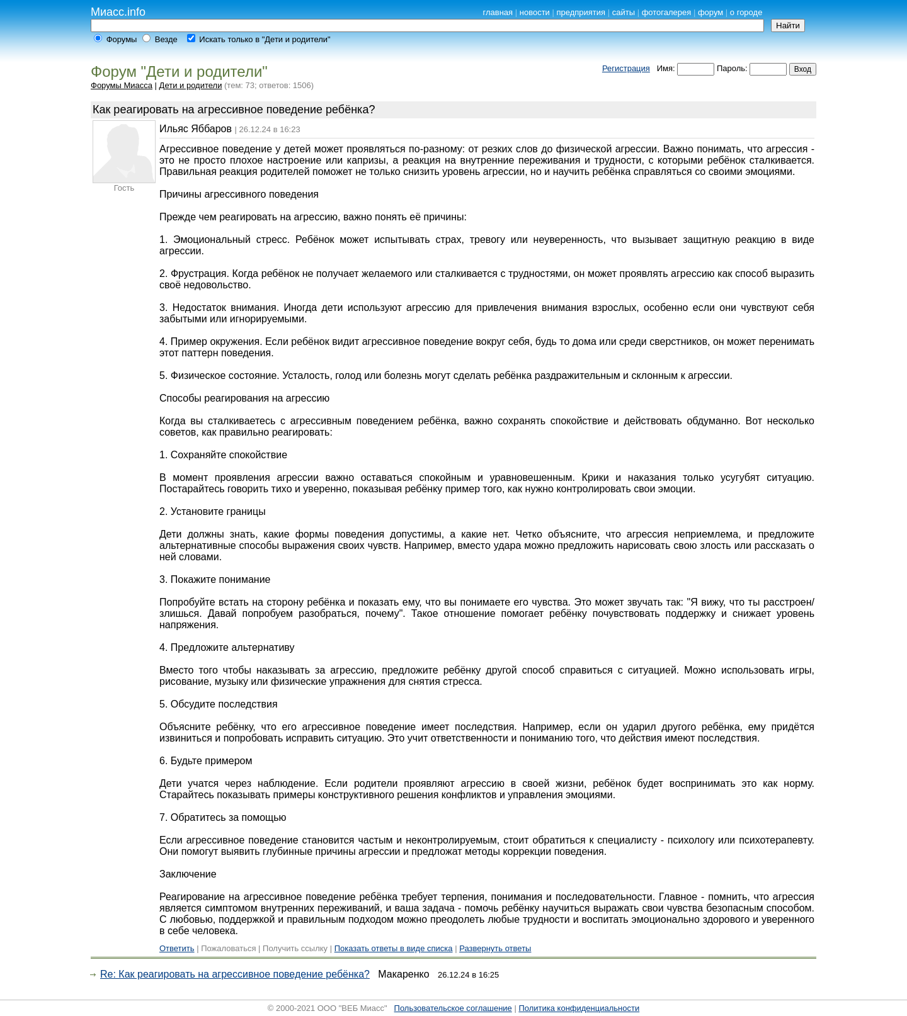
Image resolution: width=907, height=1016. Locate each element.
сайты (623, 12)
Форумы (121, 39)
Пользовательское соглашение (453, 1008)
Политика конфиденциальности (578, 1008)
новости (535, 12)
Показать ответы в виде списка (393, 948)
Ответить (177, 948)
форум (710, 12)
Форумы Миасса (121, 85)
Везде (166, 39)
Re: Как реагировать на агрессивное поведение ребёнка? (235, 974)
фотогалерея (667, 12)
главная (497, 12)
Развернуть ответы (495, 948)
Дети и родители (190, 85)
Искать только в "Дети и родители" (264, 39)
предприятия (580, 12)
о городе (746, 12)
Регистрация (626, 68)
